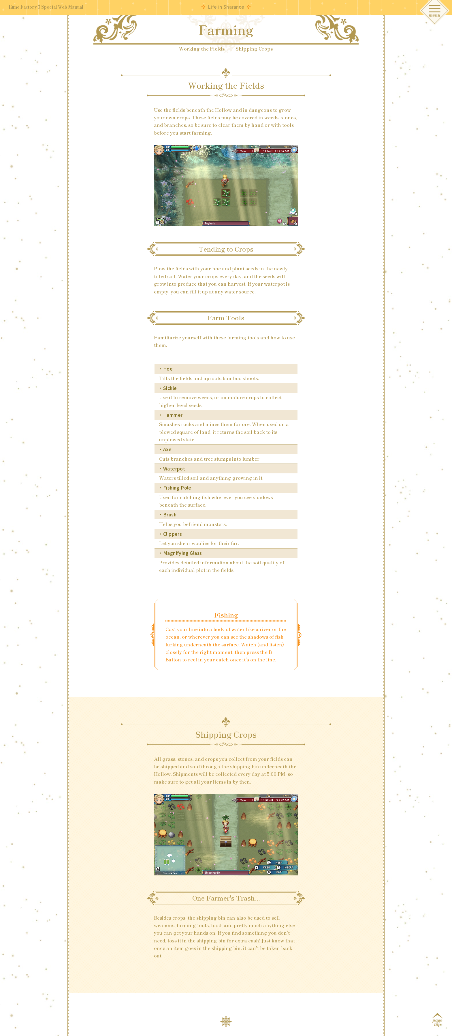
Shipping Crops (254, 48)
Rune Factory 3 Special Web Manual (46, 7)
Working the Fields (202, 48)
